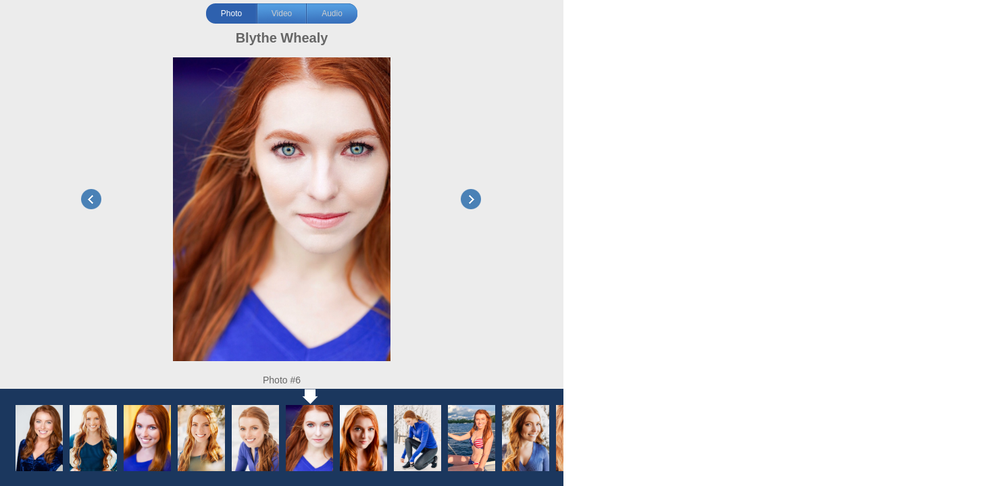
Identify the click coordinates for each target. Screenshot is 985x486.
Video (282, 13)
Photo (231, 13)
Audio (332, 13)
